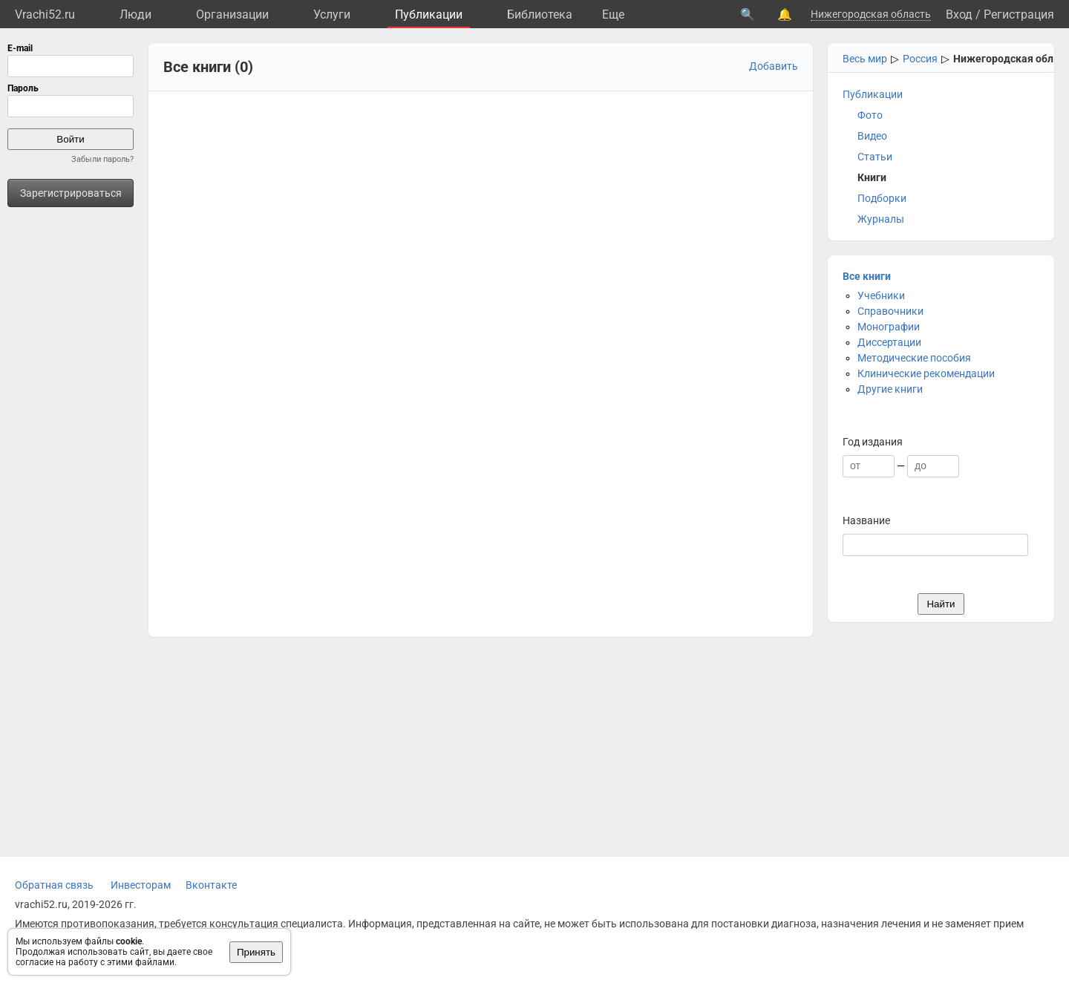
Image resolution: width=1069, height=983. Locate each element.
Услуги (331, 14)
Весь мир (865, 59)
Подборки (881, 198)
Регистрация (1019, 14)
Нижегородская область (871, 14)
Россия (920, 59)
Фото (870, 115)
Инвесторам (141, 885)
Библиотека (539, 14)
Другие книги (890, 389)
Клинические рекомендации (926, 373)
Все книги (867, 276)
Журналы (880, 219)
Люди (135, 14)
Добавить (773, 66)
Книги (871, 177)
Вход (959, 14)
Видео (872, 136)
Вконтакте (211, 885)
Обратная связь (54, 885)
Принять (256, 952)
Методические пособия (914, 358)
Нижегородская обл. (1004, 59)
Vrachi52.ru (45, 14)
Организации (232, 14)
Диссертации (889, 342)
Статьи (874, 157)
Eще (613, 14)
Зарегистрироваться (71, 193)
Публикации (428, 14)
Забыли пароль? (102, 159)
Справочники (890, 311)
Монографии (888, 327)
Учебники (881, 295)
